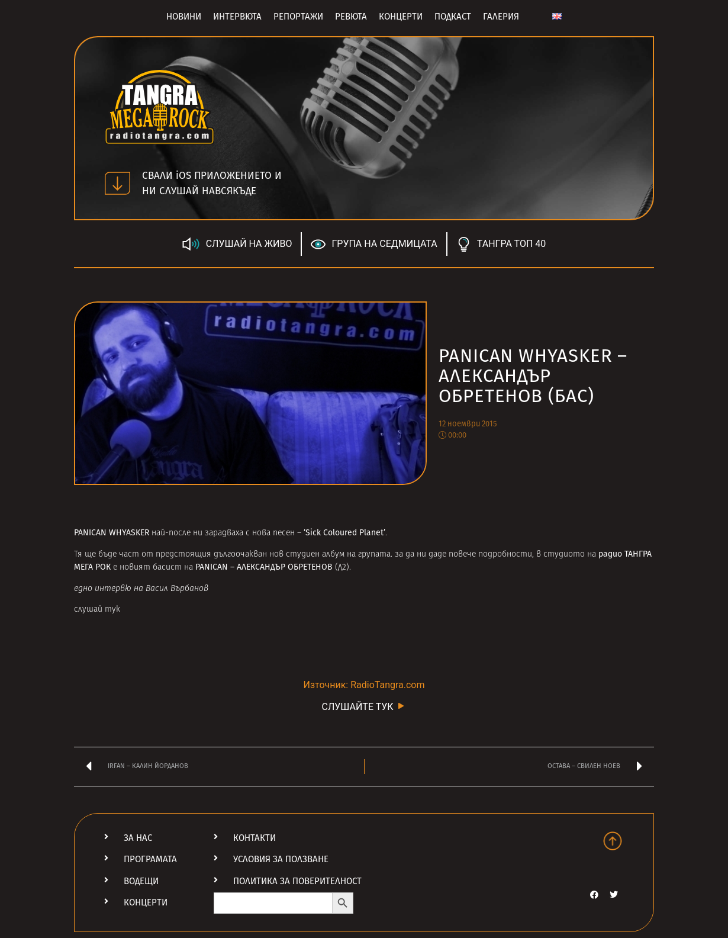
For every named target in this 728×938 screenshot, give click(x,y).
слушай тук (97, 609)
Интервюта (237, 16)
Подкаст (452, 16)
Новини (183, 16)
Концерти (401, 16)
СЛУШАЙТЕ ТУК (363, 706)
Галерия (501, 16)
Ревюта (351, 16)
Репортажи (298, 16)
